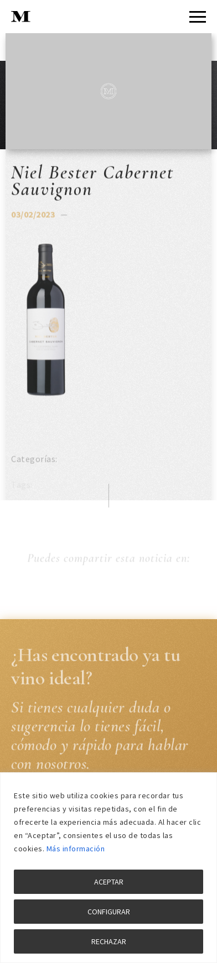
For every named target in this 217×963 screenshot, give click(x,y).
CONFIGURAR (108, 912)
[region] (108, 867)
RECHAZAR (108, 941)
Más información (75, 849)
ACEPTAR (108, 882)
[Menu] (197, 17)
